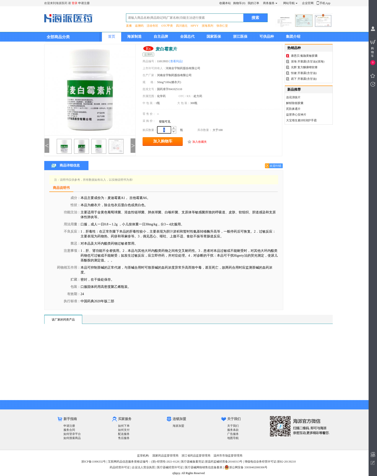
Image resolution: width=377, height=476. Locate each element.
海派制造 (134, 36)
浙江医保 (240, 36)
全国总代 (187, 36)
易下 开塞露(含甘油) (304, 78)
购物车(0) (239, 3)
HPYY (195, 25)
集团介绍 (293, 36)
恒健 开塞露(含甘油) (304, 73)
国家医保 (214, 36)
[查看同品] (176, 61)
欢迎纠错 (275, 165)
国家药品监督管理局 (165, 455)
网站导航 (289, 3)
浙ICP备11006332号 (94, 461)
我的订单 (253, 3)
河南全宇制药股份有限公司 (174, 75)
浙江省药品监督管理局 (196, 455)
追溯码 (139, 25)
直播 (129, 25)
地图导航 (233, 438)
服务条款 (233, 430)
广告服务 (233, 434)
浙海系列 (207, 25)
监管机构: (143, 455)
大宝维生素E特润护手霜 (301, 120)
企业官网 (308, 3)
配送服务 (124, 434)
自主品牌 (161, 36)
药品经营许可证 (120, 467)
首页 (111, 36)
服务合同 (69, 430)
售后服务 (124, 438)
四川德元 (182, 25)
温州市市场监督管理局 (228, 455)
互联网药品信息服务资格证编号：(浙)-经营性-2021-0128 (143, 461)
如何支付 (124, 430)
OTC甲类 (167, 25)
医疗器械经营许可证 (170, 467)
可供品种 (266, 36)
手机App (325, 3)
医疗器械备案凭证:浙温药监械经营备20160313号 (211, 461)
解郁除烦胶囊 (294, 103)
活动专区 (152, 25)
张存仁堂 (222, 25)
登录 (74, 3)
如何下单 (124, 425)
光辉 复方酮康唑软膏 (304, 67)
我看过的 (373, 84)
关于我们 (233, 425)
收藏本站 (225, 3)
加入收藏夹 (199, 141)
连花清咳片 (293, 97)
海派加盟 (178, 425)
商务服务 (269, 3)
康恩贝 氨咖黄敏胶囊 (304, 55)
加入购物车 (162, 141)
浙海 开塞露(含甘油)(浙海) (307, 61)
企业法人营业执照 (143, 467)
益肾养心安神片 (296, 114)
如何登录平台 (72, 434)
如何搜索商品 (72, 438)
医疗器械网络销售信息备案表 (203, 467)
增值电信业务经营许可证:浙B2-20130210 (270, 461)
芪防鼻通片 (293, 109)
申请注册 (84, 3)
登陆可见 (164, 121)
